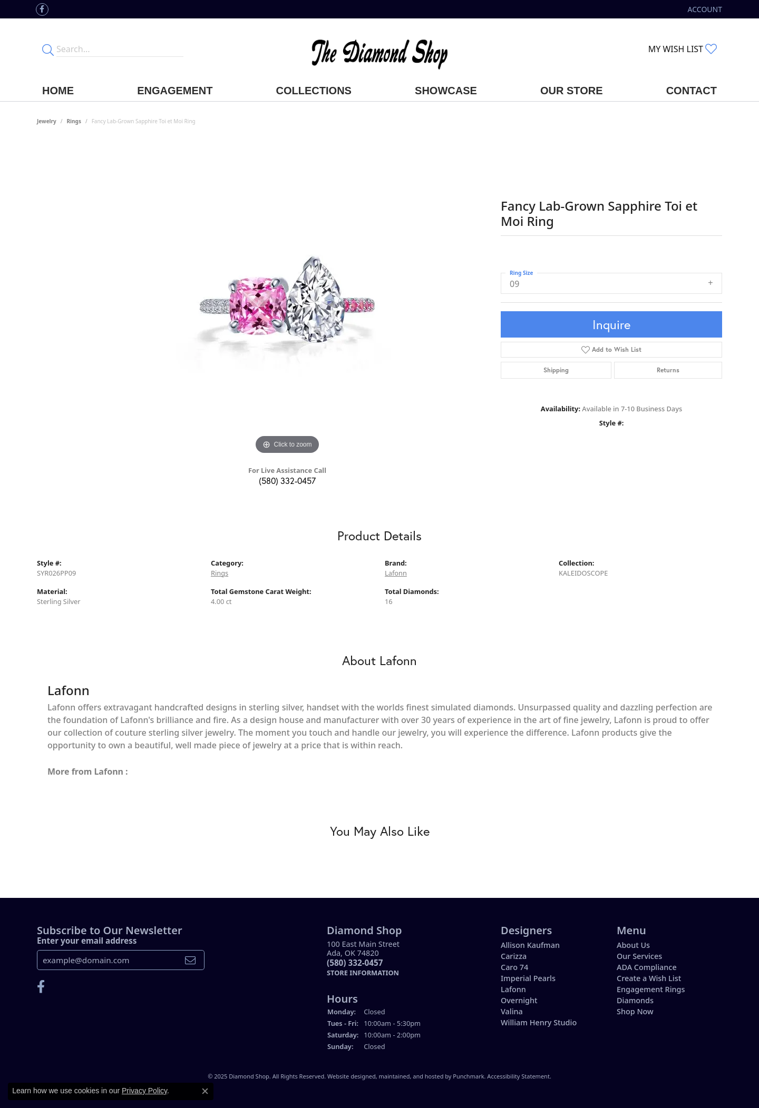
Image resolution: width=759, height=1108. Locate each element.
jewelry (46, 121)
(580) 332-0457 (287, 480)
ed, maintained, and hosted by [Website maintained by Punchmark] (411, 1076)
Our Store (571, 90)
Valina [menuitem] (512, 1011)
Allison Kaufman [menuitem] (530, 945)
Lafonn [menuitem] (513, 989)
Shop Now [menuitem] (635, 1011)
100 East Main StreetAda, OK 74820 (363, 958)
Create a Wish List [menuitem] (649, 978)
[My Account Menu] (705, 9)
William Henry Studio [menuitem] (539, 1022)
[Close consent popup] (205, 1091)
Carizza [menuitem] (514, 956)
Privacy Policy (144, 1090)
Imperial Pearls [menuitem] (528, 978)
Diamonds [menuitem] (635, 1000)
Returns (668, 370)
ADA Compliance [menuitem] (647, 967)
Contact (691, 90)
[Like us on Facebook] (42, 9)
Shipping (556, 370)
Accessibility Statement (518, 1076)
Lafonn (396, 573)
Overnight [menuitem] (519, 1000)
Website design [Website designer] (348, 1076)
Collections (314, 90)
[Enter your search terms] (119, 49)
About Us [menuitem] (633, 945)
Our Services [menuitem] (639, 956)
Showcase (446, 90)
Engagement (174, 90)
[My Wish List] (682, 49)
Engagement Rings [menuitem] (651, 989)
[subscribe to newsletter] (190, 960)
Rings (74, 121)
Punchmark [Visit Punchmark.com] (468, 1076)
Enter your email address (87, 940)
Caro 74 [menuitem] (514, 967)
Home (58, 90)
